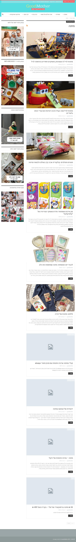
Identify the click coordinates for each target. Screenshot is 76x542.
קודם (72, 523)
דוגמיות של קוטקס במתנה (63, 409)
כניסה (34, 1)
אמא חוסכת (71, 334)
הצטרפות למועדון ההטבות (43, 1)
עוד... (70, 75)
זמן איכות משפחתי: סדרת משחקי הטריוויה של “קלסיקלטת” (55, 212)
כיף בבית (34, 14)
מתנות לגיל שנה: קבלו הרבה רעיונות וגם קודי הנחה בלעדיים (53, 112)
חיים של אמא (70, 134)
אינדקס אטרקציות (15, 14)
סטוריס (58, 14)
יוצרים (72, 285)
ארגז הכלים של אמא (46, 14)
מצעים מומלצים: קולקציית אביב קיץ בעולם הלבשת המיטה (51, 162)
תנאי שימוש (58, 1)
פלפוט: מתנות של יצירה (64, 314)
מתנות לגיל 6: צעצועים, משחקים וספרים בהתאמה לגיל (52, 61)
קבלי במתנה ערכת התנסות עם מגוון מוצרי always (54, 363)
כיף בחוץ (26, 14)
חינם (73, 478)
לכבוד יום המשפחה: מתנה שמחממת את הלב (56, 264)
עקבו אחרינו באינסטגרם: (17, 188)
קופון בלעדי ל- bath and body (14, 61)
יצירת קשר (52, 1)
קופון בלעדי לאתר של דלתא (16, 23)
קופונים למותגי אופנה (17, 110)
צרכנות (72, 236)
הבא (68, 523)
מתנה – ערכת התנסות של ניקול (61, 458)
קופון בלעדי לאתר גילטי (17, 149)
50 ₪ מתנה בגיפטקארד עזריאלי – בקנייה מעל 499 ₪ (52, 507)
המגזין (65, 14)
